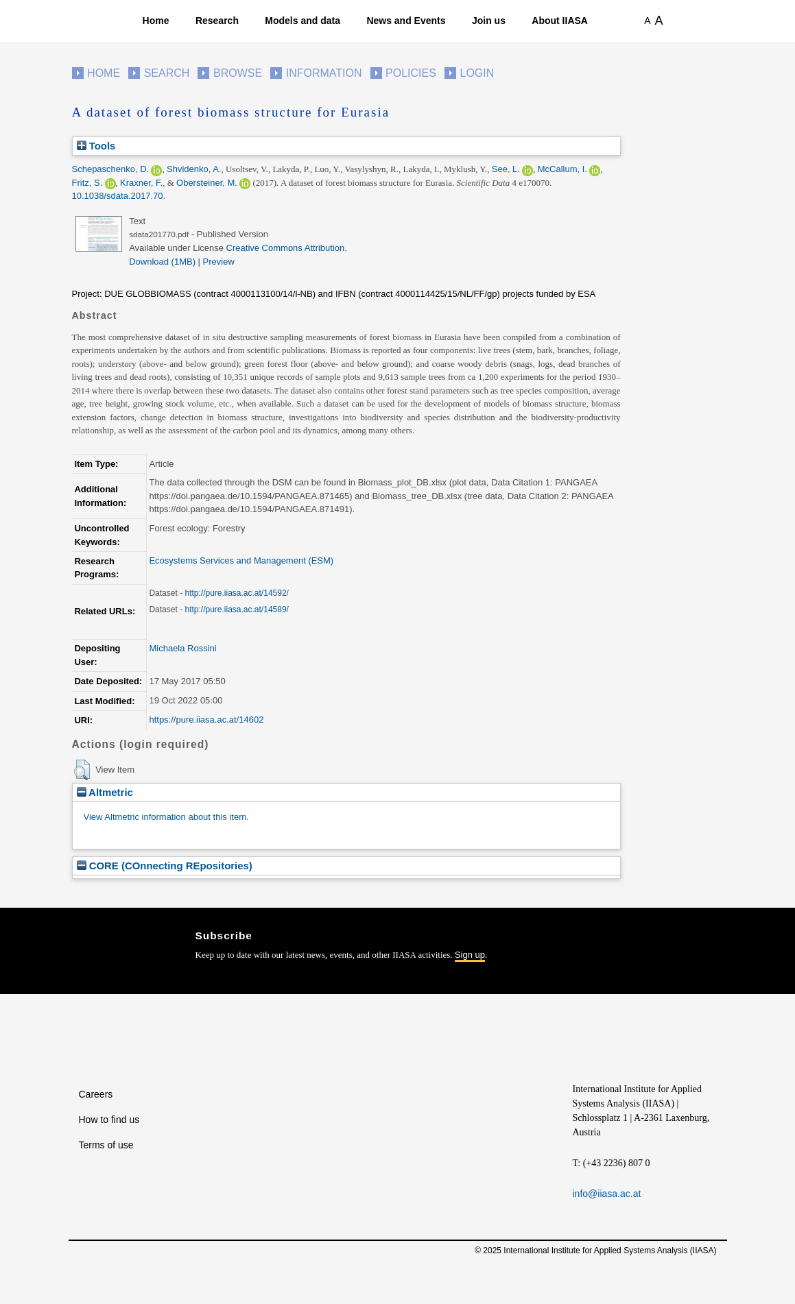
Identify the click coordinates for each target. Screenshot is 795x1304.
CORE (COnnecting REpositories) (164, 865)
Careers (96, 1094)
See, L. (506, 169)
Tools (96, 146)
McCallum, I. (562, 169)
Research (217, 20)
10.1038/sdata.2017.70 (117, 196)
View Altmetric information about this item (165, 817)
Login (477, 73)
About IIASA (560, 20)
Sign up (470, 955)
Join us (489, 20)
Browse (237, 73)
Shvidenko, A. (194, 169)
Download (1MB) (162, 261)
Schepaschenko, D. (111, 169)
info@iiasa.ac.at (607, 1193)
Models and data (302, 20)
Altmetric (105, 792)
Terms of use (106, 1144)
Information (324, 73)
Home (156, 20)
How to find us (109, 1119)
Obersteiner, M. (206, 183)
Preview (219, 261)
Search (167, 73)
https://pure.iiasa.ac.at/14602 (206, 719)
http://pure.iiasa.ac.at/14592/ (236, 593)
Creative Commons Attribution (285, 248)
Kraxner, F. (141, 183)
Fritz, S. (87, 183)
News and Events (405, 20)
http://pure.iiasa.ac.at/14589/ (236, 609)
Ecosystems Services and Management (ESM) (241, 560)
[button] (82, 770)
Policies (410, 73)
